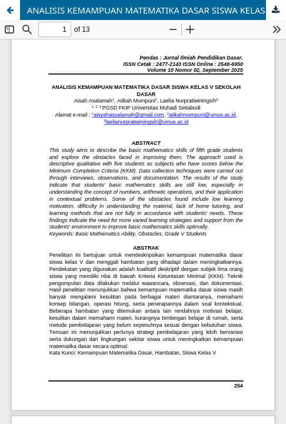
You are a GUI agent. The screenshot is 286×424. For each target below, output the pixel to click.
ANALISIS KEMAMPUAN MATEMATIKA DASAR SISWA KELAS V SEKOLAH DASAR (156, 10)
